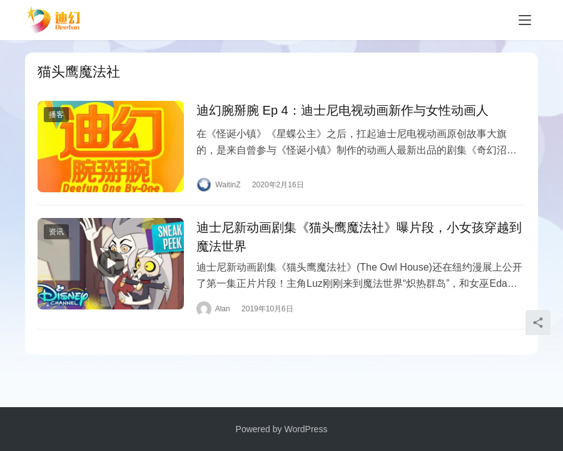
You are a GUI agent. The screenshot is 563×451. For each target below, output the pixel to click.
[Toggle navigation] (525, 20)
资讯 (56, 231)
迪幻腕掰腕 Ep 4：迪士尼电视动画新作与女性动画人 (342, 110)
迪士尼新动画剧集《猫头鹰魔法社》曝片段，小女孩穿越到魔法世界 (359, 236)
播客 (56, 114)
